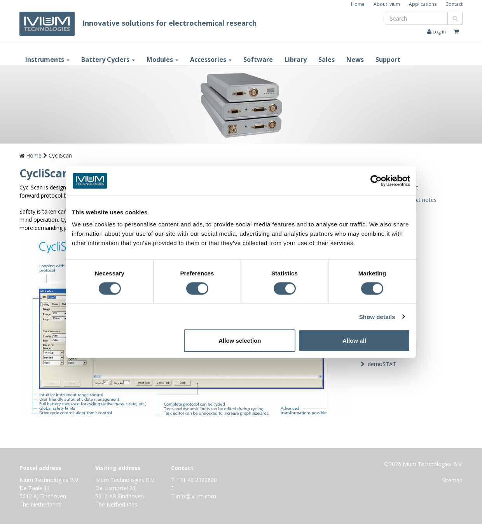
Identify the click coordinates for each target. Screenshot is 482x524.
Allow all (354, 340)
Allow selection (239, 340)
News (355, 59)
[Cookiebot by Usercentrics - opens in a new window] (376, 180)
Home (358, 4)
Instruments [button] (47, 59)
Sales (326, 59)
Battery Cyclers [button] (108, 59)
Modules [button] (162, 59)
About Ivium (387, 4)
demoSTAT (382, 364)
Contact (454, 4)
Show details (377, 316)
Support (387, 59)
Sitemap (452, 480)
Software (258, 59)
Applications (423, 4)
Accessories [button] (211, 59)
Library (296, 59)
